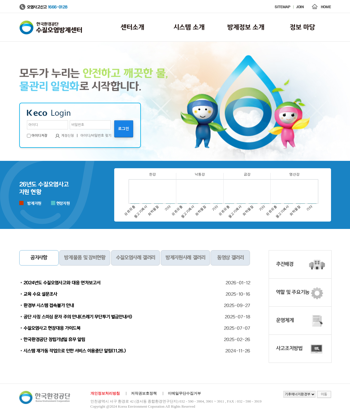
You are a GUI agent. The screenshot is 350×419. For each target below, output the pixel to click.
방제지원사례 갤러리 (185, 258)
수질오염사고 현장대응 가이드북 (52, 328)
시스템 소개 (189, 27)
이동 (324, 394)
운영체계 (285, 320)
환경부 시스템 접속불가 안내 (49, 305)
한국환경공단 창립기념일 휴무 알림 (54, 339)
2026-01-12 (238, 282)
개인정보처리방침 (105, 393)
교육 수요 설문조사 (40, 294)
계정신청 (67, 135)
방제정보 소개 (245, 27)
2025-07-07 (237, 328)
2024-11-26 (237, 350)
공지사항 (38, 258)
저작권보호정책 (144, 393)
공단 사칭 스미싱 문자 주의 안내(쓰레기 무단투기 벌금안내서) (78, 316)
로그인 (123, 129)
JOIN (300, 7)
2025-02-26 (237, 339)
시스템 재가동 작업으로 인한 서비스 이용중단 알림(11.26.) (75, 350)
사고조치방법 (289, 348)
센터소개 (132, 27)
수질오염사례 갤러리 (135, 258)
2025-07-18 (237, 316)
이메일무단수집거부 (184, 393)
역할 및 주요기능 (292, 292)
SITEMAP (282, 7)
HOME (326, 7)
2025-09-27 (237, 305)
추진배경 (284, 264)
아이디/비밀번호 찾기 (95, 135)
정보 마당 (302, 27)
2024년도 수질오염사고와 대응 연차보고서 (62, 282)
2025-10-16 (238, 294)
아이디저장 (39, 135)
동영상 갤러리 (230, 258)
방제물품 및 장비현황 (84, 258)
